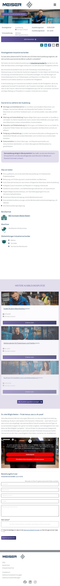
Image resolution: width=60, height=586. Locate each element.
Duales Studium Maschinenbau (14, 309)
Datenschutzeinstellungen (11, 578)
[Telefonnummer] (30, 496)
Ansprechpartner (8, 568)
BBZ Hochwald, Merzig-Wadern (19, 216)
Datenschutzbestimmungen (31, 530)
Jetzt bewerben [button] (30, 39)
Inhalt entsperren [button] (30, 454)
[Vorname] (30, 484)
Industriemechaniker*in (38, 63)
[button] (41, 45)
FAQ (3, 562)
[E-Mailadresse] (30, 501)
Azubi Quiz (6, 565)
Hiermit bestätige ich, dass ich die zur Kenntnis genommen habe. (31, 531)
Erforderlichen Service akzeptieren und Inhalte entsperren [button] (30, 459)
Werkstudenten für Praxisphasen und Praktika (19, 343)
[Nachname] (30, 490)
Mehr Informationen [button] (30, 451)
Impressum (6, 572)
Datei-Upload (5, 520)
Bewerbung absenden (8, 538)
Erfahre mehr (29, 323)
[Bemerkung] (30, 510)
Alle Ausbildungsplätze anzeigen (30, 402)
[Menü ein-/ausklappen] (55, 5)
